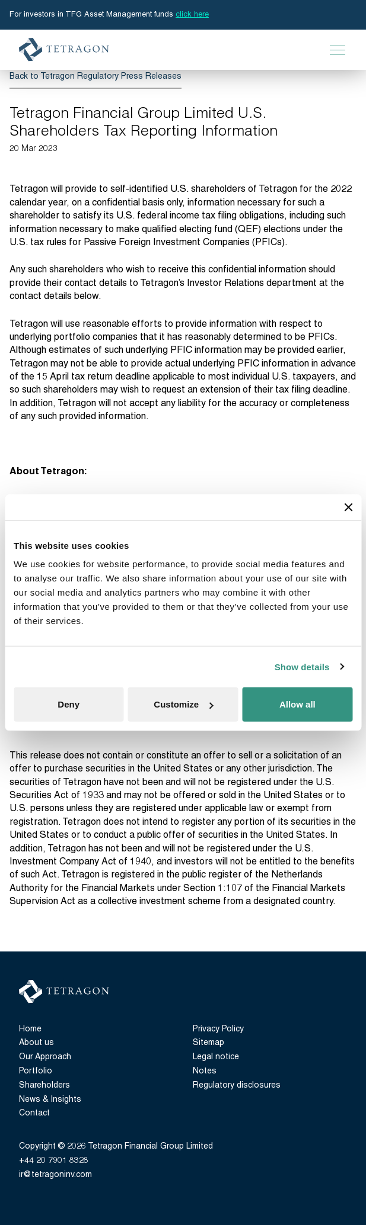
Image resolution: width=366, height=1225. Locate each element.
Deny (68, 704)
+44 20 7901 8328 (53, 1160)
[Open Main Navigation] (337, 49)
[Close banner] (348, 507)
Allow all (297, 704)
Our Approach (45, 1057)
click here (192, 14)
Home (30, 1029)
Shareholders (44, 1085)
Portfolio (35, 1071)
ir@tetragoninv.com (55, 1175)
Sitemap (208, 1042)
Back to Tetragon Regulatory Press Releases (95, 76)
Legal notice (216, 1057)
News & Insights (50, 1099)
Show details (302, 666)
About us (36, 1042)
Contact (34, 1113)
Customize (183, 704)
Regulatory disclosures (237, 1085)
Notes (205, 1071)
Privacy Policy (218, 1029)
